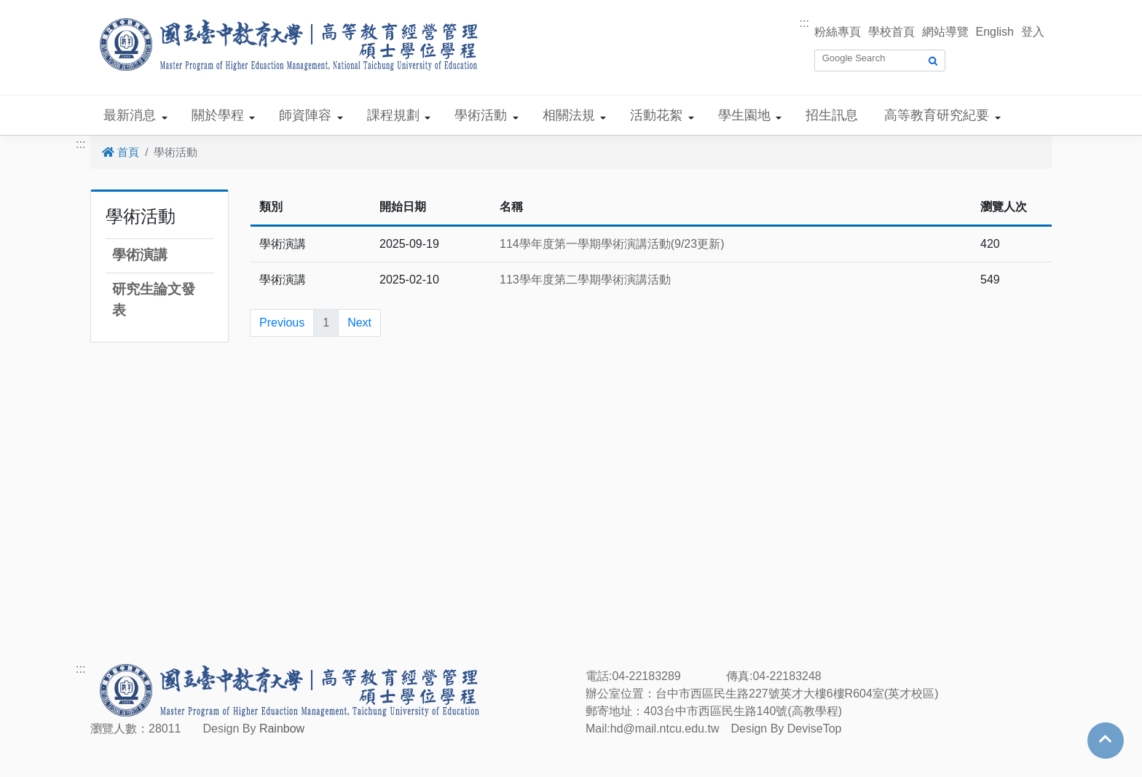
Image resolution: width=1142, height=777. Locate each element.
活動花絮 (656, 115)
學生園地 (744, 115)
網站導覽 (945, 32)
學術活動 (480, 115)
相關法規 (569, 115)
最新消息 (129, 115)
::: (804, 23)
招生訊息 (832, 115)
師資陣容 (305, 115)
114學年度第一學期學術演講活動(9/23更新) (612, 244)
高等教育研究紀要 (936, 115)
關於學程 (218, 115)
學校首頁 (891, 32)
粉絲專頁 (837, 32)
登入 (1032, 32)
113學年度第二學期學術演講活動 (585, 279)
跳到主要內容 (35, 8)
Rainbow (281, 728)
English (995, 32)
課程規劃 (393, 115)
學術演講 (140, 254)
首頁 (120, 152)
